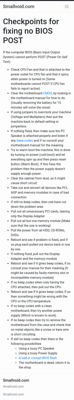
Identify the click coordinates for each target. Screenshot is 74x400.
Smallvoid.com (18, 6)
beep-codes (25, 140)
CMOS (47, 93)
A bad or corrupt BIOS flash (38, 358)
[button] (66, 6)
